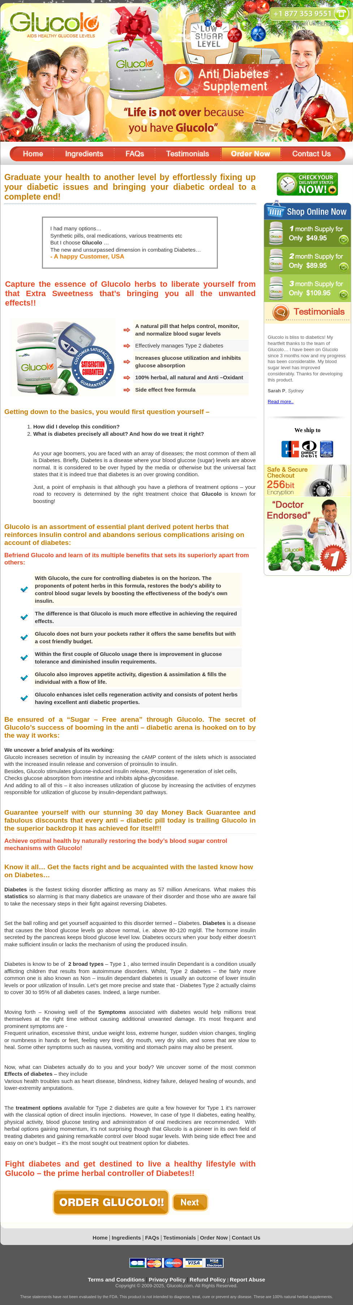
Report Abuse (247, 1279)
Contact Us (246, 1237)
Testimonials (179, 1237)
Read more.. (281, 401)
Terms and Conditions (117, 1279)
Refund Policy (208, 1279)
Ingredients (127, 1237)
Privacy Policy (168, 1279)
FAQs (152, 1237)
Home (100, 1237)
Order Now (214, 1237)
